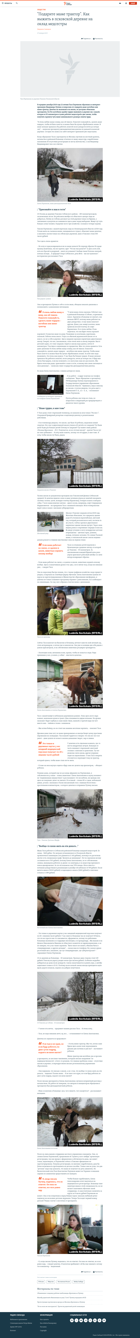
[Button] (86, 38)
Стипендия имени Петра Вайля (21, 1323)
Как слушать (44, 1319)
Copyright (43, 1330)
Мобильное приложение (18, 1319)
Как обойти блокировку (48, 1323)
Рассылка (43, 1327)
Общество (41, 10)
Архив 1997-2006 (16, 1327)
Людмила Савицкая (44, 29)
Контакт (13, 1330)
